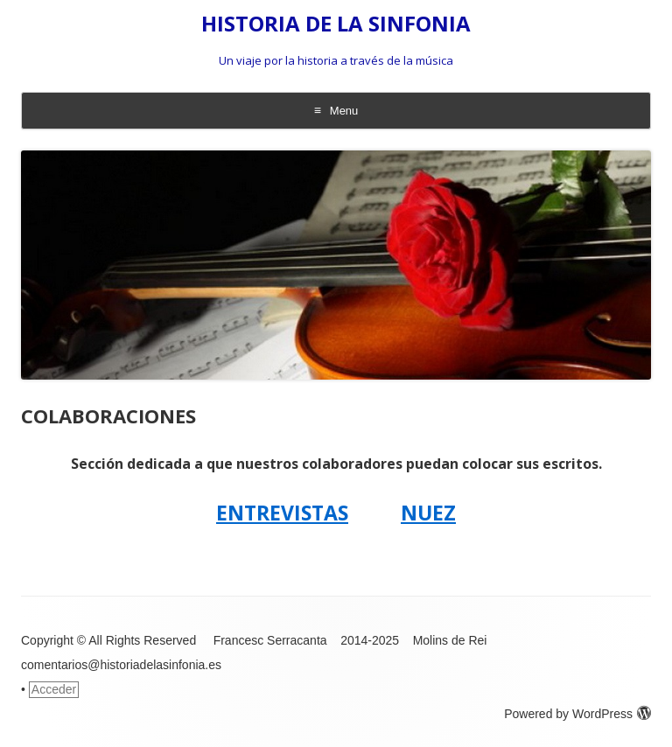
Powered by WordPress (577, 714)
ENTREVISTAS (282, 513)
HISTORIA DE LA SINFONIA (336, 24)
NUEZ (428, 513)
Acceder (54, 689)
